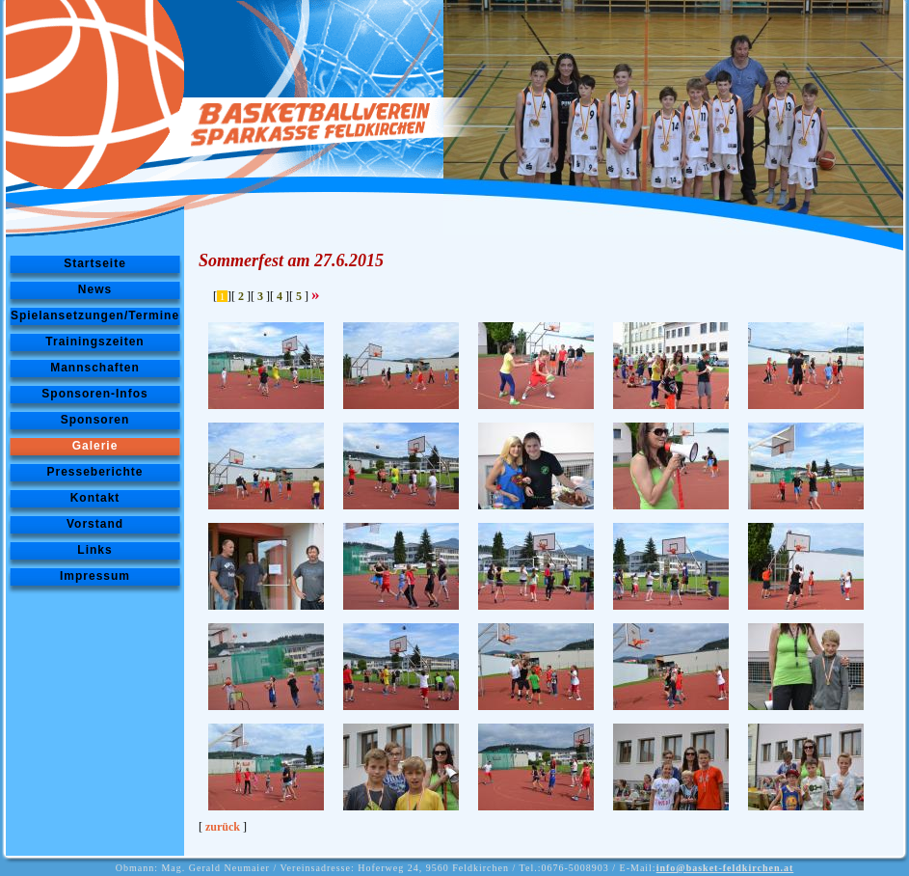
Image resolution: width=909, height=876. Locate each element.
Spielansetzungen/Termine (95, 315)
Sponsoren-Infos (94, 393)
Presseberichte (94, 472)
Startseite (95, 263)
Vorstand (95, 524)
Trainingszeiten (94, 341)
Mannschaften (95, 367)
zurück (222, 827)
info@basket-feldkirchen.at (725, 867)
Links (94, 550)
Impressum (95, 576)
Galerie (95, 445)
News (95, 289)
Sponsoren (95, 419)
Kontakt (95, 498)
